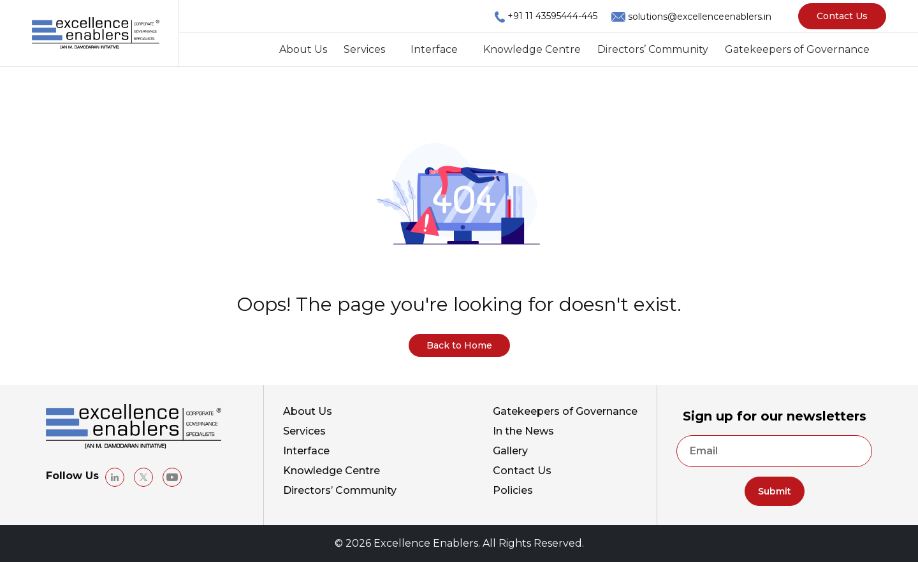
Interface (434, 49)
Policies (513, 490)
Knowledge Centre (532, 49)
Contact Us (842, 16)
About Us (303, 49)
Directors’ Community (652, 49)
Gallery (510, 451)
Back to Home (459, 345)
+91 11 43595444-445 (552, 16)
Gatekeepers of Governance (797, 49)
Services (364, 49)
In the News (523, 431)
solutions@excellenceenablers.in (699, 16)
